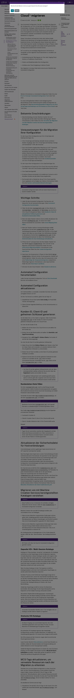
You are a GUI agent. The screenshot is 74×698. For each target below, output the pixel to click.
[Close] (64, 3)
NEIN (16, 10)
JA (12, 10)
